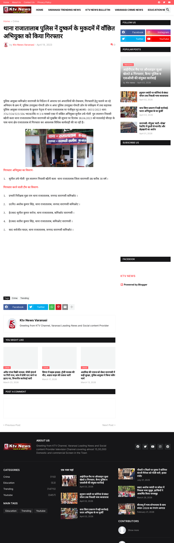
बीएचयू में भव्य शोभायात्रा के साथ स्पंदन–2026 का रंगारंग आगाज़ (151, 506)
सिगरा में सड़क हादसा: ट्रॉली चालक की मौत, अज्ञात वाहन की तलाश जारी (58, 374)
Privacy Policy (44, 2)
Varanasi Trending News (64, 9)
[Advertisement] (59, 75)
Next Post (108, 425)
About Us (16, 2)
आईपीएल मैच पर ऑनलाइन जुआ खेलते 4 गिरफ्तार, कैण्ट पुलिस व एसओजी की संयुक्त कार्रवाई (94, 479)
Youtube (29, 495)
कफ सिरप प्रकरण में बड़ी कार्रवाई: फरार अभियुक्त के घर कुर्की (153, 109)
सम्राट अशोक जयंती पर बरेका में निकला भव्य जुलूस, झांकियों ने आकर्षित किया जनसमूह (150, 490)
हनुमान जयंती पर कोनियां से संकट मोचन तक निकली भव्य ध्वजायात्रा (153, 94)
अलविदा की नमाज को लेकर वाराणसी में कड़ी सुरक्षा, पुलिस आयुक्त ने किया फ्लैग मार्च (98, 375)
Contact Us (29, 2)
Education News (159, 9)
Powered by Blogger (133, 284)
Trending (24, 298)
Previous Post (12, 425)
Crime (16, 21)
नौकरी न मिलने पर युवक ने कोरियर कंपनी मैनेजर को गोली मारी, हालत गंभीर (152, 472)
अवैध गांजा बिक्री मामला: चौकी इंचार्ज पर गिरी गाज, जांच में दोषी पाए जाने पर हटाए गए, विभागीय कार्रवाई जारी (20, 375)
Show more (133, 530)
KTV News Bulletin (97, 9)
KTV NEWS (127, 276)
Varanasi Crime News (129, 9)
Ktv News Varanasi (33, 320)
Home (6, 2)
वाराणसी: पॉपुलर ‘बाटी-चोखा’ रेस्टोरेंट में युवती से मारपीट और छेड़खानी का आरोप (152, 126)
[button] (168, 10)
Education (29, 482)
